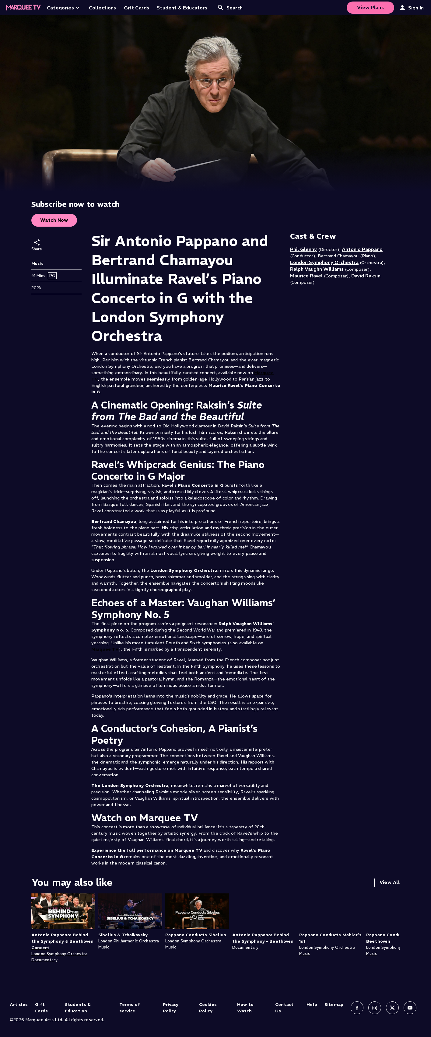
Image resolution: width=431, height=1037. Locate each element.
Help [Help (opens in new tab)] (312, 1004)
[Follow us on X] (392, 1007)
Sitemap (333, 1004)
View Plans (370, 7)
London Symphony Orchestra (324, 262)
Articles (19, 1004)
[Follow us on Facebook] (357, 1007)
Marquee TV (105, 649)
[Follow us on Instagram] (374, 1007)
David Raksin (365, 276)
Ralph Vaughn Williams (317, 269)
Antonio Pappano (362, 249)
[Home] (23, 8)
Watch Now (54, 220)
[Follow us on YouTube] (410, 1007)
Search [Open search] (230, 7)
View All (390, 882)
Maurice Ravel (306, 276)
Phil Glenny (303, 249)
